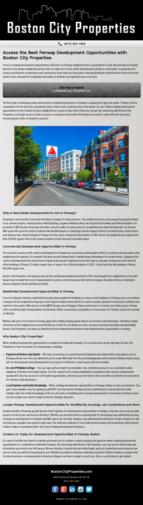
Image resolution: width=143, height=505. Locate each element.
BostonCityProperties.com (71, 471)
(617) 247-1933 (71, 44)
